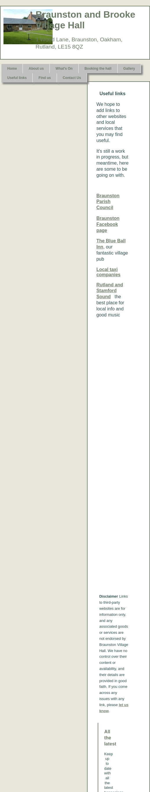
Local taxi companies (108, 272)
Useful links (17, 78)
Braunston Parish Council (107, 201)
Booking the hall (97, 69)
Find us (44, 78)
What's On (64, 69)
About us (36, 69)
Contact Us (72, 78)
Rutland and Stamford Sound (109, 290)
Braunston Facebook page (107, 224)
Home (12, 69)
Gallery (129, 69)
